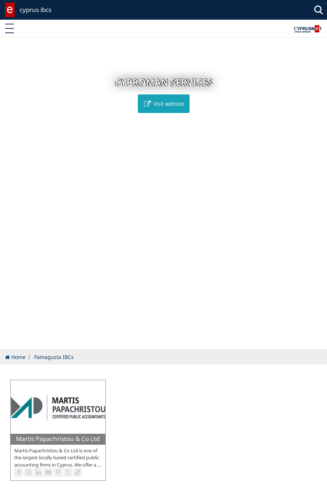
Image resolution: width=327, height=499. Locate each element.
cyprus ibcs (35, 9)
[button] (148, 342)
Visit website (163, 103)
